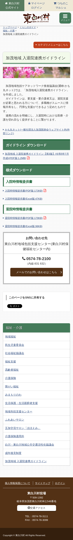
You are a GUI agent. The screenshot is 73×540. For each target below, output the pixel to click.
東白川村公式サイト (12, 5)
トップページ (10, 27)
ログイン (60, 483)
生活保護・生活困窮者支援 (21, 403)
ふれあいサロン (14, 419)
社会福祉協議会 (14, 353)
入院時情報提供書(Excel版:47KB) (23, 198)
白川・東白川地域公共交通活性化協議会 (29, 444)
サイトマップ (42, 483)
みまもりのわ (13, 394)
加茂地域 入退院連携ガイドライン (26, 461)
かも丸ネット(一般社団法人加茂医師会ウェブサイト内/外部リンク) (36, 131)
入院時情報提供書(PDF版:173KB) (24, 190)
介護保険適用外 (14, 436)
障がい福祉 (12, 386)
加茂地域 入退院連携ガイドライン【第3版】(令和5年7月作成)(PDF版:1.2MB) (36, 155)
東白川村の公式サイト (36, 18)
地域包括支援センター (18, 411)
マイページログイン (38, 5)
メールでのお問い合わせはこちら (36, 272)
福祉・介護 (9, 30)
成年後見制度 (13, 453)
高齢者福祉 (12, 369)
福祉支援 (10, 361)
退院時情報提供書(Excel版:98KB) (23, 226)
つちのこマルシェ (61, 5)
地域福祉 (10, 336)
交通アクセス (37, 507)
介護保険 (10, 378)
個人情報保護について (17, 483)
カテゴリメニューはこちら (53, 44)
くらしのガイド (28, 27)
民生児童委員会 (14, 344)
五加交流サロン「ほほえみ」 (22, 428)
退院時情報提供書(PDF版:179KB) (24, 218)
